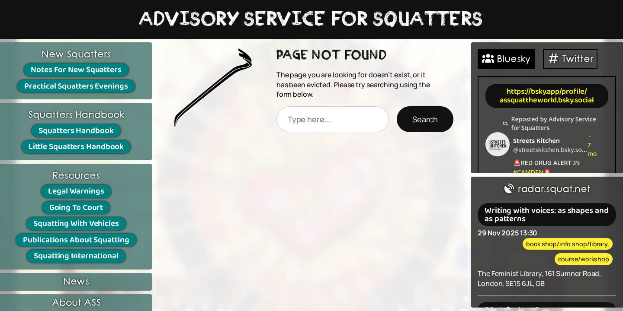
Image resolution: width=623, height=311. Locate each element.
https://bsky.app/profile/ (547, 92)
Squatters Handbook (76, 130)
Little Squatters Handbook (76, 146)
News (76, 282)
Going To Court (76, 207)
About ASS (76, 303)
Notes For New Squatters (76, 69)
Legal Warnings (76, 191)
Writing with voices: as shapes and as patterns (547, 214)
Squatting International (76, 256)
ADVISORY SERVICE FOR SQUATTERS (311, 19)
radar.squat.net (547, 189)
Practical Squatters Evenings (76, 86)
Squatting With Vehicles (76, 223)
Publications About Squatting (76, 240)
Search (425, 119)
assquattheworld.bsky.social (547, 100)
